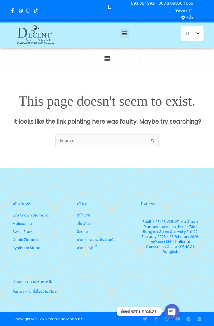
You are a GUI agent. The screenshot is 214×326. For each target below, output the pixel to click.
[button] (124, 33)
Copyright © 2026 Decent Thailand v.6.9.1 (49, 319)
